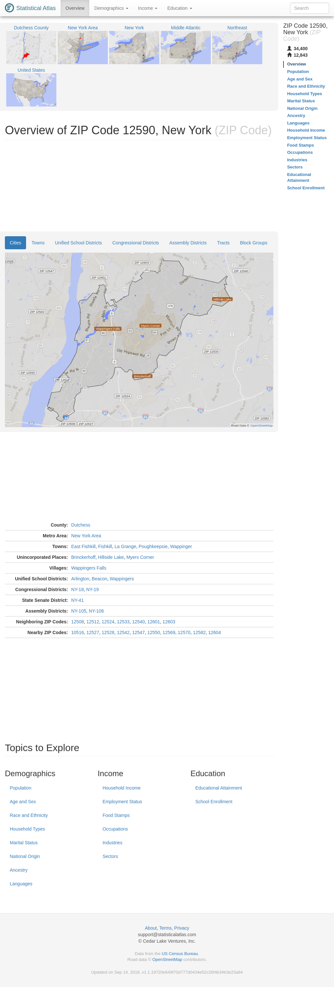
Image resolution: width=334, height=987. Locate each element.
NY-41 (77, 600)
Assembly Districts (188, 242)
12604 (214, 632)
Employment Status (122, 801)
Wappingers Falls (89, 568)
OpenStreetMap (167, 959)
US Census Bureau (180, 953)
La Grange (125, 546)
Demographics (111, 8)
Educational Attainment (218, 788)
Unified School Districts (78, 242)
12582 (199, 632)
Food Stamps (116, 815)
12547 (138, 632)
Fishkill (105, 546)
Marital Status (24, 842)
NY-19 (92, 589)
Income (148, 8)
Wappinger (181, 546)
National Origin (25, 856)
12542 (123, 632)
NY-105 (78, 611)
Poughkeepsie (153, 546)
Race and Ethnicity (29, 815)
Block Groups (254, 242)
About (151, 928)
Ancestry (18, 870)
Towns (38, 242)
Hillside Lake (111, 557)
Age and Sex (23, 801)
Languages (21, 883)
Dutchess (80, 525)
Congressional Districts (135, 242)
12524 (108, 621)
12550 (153, 632)
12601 (153, 621)
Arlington (80, 578)
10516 (77, 632)
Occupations (115, 829)
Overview (74, 8)
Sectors (110, 856)
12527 (92, 632)
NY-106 (96, 611)
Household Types (27, 829)
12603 (169, 621)
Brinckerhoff (83, 557)
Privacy (181, 928)
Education (179, 8)
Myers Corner (140, 557)
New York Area (86, 535)
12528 (108, 632)
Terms (165, 928)
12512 (92, 621)
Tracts (223, 242)
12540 (138, 621)
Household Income (122, 788)
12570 (184, 632)
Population (20, 788)
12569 (169, 632)
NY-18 (77, 589)
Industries (113, 842)
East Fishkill (83, 546)
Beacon (99, 578)
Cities (15, 242)
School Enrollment (213, 801)
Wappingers (122, 578)
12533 (123, 621)
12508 (77, 621)
